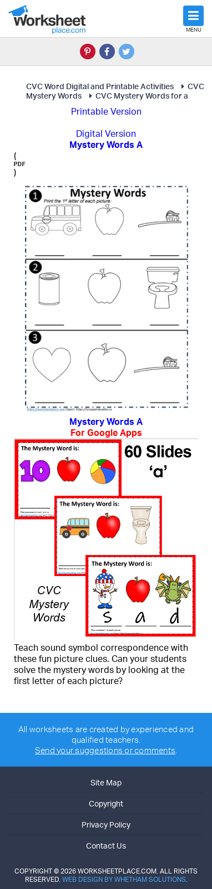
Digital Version (106, 133)
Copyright (106, 803)
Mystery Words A (106, 427)
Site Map (106, 782)
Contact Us (106, 845)
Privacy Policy (106, 824)
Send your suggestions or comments (105, 750)
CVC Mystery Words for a (136, 95)
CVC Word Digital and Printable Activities (100, 86)
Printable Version (106, 111)
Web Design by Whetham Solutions (124, 879)
